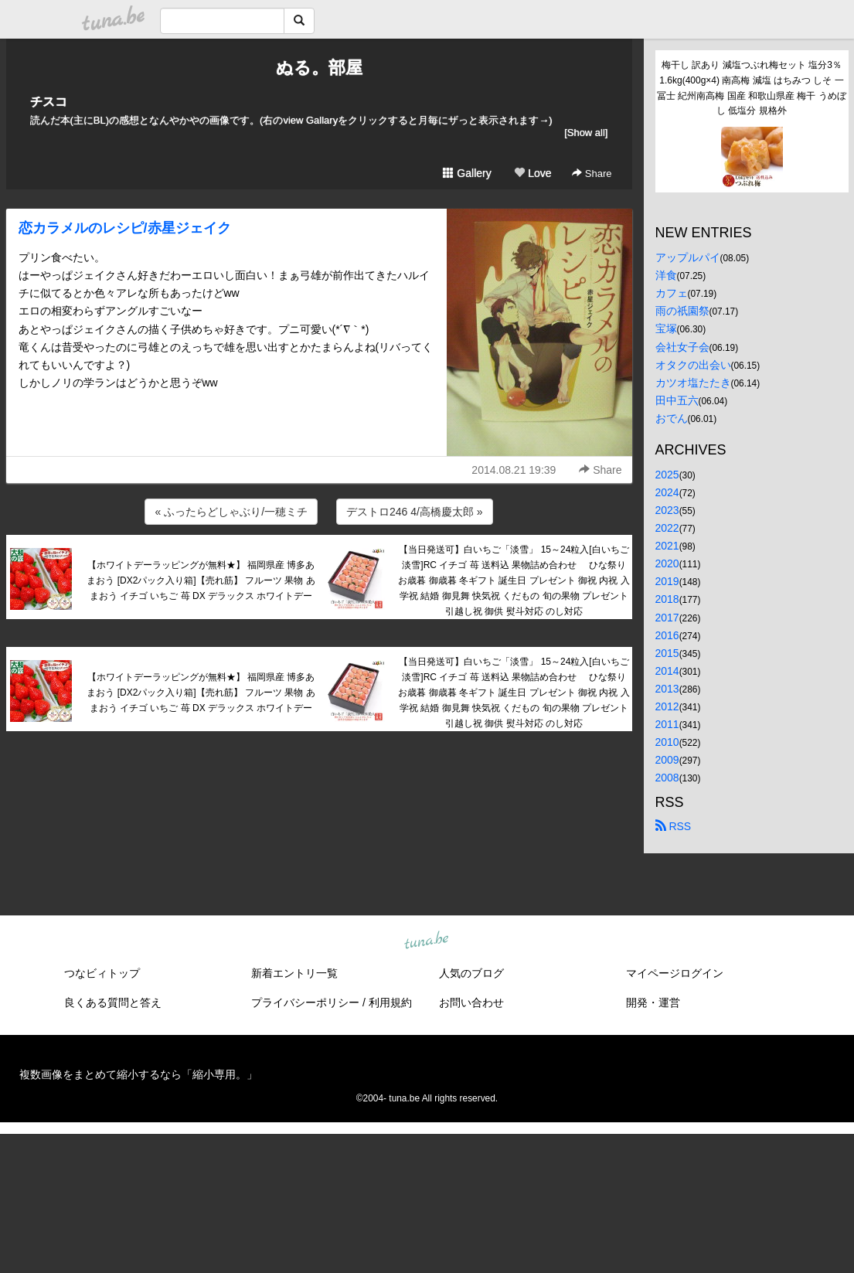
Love (532, 173)
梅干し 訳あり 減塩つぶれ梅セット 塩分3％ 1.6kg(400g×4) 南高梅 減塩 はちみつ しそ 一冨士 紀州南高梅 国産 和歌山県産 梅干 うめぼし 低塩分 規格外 (751, 88)
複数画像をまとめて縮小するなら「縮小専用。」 (138, 1074)
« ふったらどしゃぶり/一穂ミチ (231, 511)
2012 (667, 706)
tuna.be (427, 941)
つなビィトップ (102, 973)
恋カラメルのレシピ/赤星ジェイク (125, 228)
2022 (667, 528)
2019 (667, 581)
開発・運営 (653, 1002)
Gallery (467, 173)
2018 (667, 599)
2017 (667, 617)
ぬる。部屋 (319, 67)
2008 (667, 777)
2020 (667, 563)
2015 (667, 653)
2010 (667, 742)
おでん (671, 418)
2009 (667, 760)
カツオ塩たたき (693, 382)
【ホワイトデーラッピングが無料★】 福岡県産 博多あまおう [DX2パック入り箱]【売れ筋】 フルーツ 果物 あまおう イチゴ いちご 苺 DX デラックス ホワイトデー (201, 580)
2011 (667, 724)
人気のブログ (471, 973)
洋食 (666, 275)
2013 (667, 688)
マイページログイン (674, 973)
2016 (667, 635)
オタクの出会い (693, 365)
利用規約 (390, 1002)
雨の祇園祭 (682, 311)
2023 (667, 510)
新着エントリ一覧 (294, 973)
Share (591, 173)
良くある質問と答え (113, 1002)
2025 (667, 474)
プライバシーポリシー (305, 1002)
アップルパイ (687, 257)
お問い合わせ (471, 1002)
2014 (667, 671)
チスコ (48, 101)
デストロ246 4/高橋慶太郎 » (414, 511)
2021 (667, 545)
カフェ (671, 293)
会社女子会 (682, 347)
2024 (667, 492)
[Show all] (585, 132)
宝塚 (666, 328)
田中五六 (677, 400)
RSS (673, 826)
